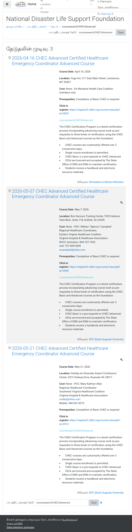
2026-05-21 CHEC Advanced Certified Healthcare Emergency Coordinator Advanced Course (60, 351)
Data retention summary (20, 527)
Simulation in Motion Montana (106, 182)
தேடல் (54, 26)
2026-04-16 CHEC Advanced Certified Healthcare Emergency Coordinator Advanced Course (60, 60)
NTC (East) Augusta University (106, 339)
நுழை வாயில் (14, 26)
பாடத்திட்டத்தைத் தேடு (62, 32)
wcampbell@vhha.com (72, 249)
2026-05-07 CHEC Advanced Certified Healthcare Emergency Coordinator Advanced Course (60, 194)
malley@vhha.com (69, 399)
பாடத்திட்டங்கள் (36, 26)
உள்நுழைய (105, 13)
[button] (102, 503)
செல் (121, 32)
